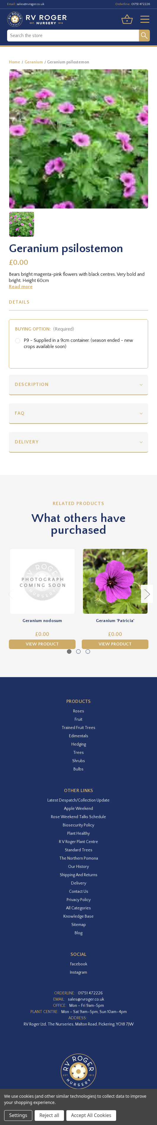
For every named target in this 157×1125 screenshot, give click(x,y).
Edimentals (78, 736)
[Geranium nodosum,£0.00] (42, 581)
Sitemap (78, 924)
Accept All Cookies (91, 1115)
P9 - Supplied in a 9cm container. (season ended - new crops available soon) (78, 343)
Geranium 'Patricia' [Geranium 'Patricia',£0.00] (115, 620)
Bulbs (78, 769)
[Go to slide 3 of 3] (88, 651)
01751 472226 (140, 4)
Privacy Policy (79, 900)
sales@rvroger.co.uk (30, 4)
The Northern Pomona (78, 858)
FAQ (20, 413)
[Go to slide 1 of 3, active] (69, 651)
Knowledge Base (78, 916)
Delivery (27, 442)
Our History (78, 866)
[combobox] (73, 35)
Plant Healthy (78, 833)
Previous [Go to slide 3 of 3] (10, 594)
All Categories (78, 908)
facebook (78, 964)
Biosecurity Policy (78, 825)
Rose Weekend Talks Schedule (78, 817)
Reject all (49, 1115)
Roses (78, 711)
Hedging (78, 744)
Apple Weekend (78, 808)
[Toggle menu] (142, 19)
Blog (78, 933)
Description (32, 384)
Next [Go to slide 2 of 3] (147, 594)
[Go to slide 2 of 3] (78, 651)
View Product (42, 644)
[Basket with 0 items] (127, 19)
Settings (18, 1115)
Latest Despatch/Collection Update (78, 800)
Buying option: (44, 329)
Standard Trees (78, 850)
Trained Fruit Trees (78, 727)
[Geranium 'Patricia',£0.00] (115, 581)
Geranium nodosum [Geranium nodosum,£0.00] (42, 620)
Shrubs (78, 761)
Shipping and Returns (78, 875)
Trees (78, 752)
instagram (78, 972)
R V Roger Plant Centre (78, 841)
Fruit (78, 719)
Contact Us (78, 891)
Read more (21, 286)
